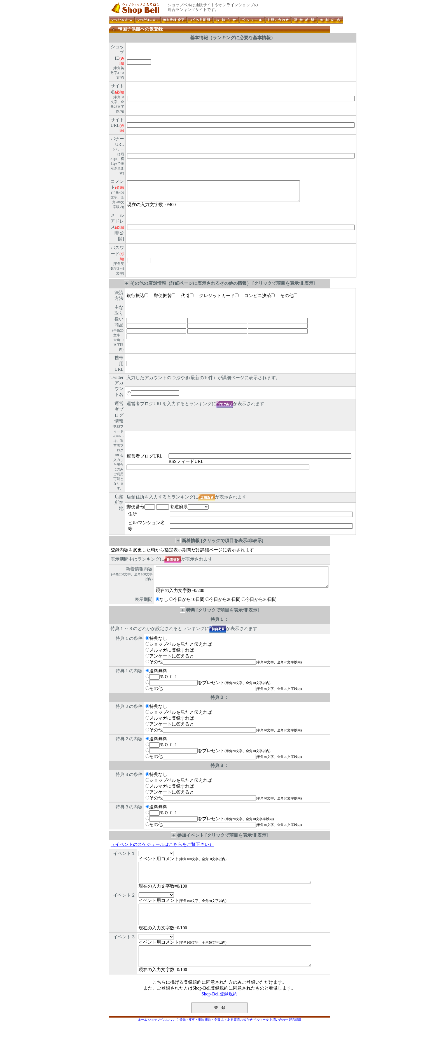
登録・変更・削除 (191, 1037)
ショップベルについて (163, 1037)
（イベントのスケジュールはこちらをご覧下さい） (162, 849)
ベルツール (261, 1037)
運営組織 (295, 1037)
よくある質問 (230, 1037)
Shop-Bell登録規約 (220, 1011)
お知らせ (246, 1037)
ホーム (142, 1037)
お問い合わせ (279, 1037)
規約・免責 (212, 1037)
